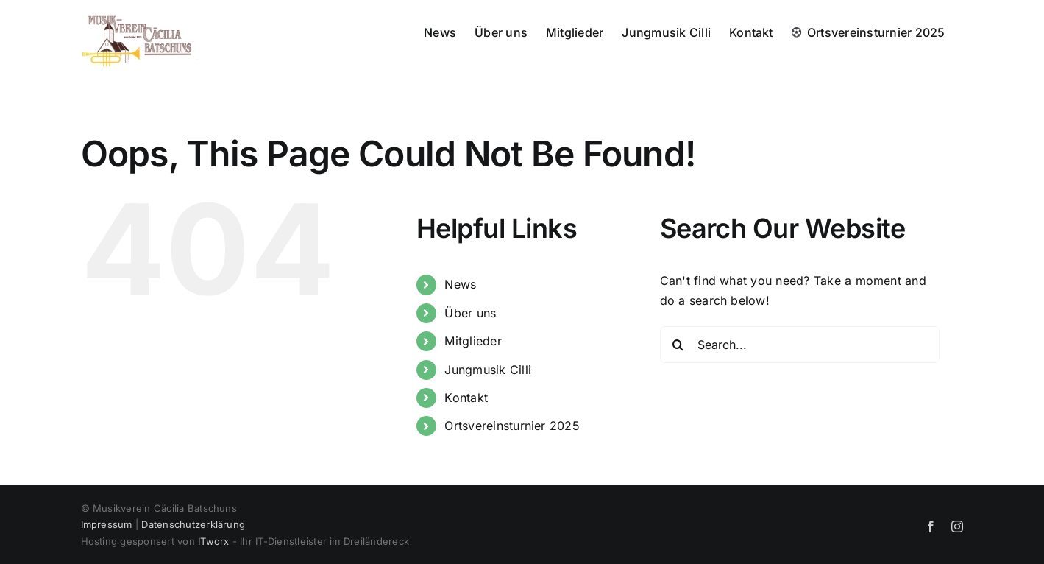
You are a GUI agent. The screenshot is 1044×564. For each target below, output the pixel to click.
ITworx (213, 541)
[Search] (678, 344)
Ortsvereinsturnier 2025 (512, 425)
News (460, 284)
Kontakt (466, 397)
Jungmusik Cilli (487, 369)
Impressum (106, 524)
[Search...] (800, 344)
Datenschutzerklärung (193, 524)
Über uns (470, 313)
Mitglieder (472, 341)
